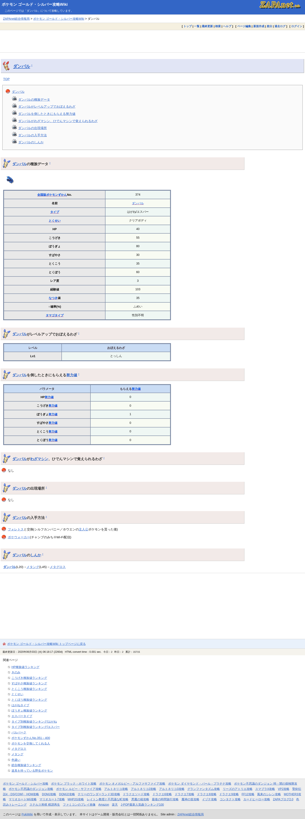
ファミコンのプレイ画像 (79, 804)
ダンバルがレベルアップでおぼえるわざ (46, 106)
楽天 (115, 804)
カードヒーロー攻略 (256, 799)
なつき (53, 298)
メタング (32, 567)
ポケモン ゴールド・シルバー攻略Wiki (35, 4)
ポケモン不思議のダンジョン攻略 (31, 789)
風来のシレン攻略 (269, 794)
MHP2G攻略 (76, 799)
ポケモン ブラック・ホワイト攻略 (73, 783)
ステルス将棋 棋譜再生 (44, 804)
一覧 (197, 26)
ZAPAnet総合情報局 (16, 18)
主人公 (83, 529)
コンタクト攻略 (230, 799)
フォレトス (16, 529)
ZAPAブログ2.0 (283, 799)
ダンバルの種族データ (34, 99)
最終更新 (207, 26)
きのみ (15, 672)
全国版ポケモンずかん (52, 194)
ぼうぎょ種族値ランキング (29, 710)
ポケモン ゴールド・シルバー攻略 (25, 783)
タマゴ (50, 315)
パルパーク (18, 732)
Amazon (103, 804)
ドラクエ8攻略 (206, 794)
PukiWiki (27, 814)
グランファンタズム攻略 (203, 789)
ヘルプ (227, 26)
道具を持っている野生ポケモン (32, 770)
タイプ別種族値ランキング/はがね (34, 721)
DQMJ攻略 (49, 794)
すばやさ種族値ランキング (29, 683)
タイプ (54, 212)
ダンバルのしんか (31, 142)
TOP (6, 79)
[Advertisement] (152, 41)
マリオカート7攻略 (52, 799)
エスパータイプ (21, 716)
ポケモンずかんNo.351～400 (30, 738)
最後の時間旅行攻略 (165, 799)
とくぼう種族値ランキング (29, 699)
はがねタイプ (20, 705)
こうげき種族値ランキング (29, 677)
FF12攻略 (248, 794)
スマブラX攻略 (265, 789)
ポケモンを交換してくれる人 (30, 743)
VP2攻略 (283, 789)
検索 (218, 26)
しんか (35, 555)
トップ (187, 26)
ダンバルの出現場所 (32, 128)
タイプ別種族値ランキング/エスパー (35, 727)
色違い (15, 759)
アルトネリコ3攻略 (171, 789)
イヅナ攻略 (209, 799)
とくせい (55, 220)
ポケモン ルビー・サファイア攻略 (78, 789)
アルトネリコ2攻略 (143, 789)
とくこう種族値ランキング (29, 689)
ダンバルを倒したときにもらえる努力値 (46, 114)
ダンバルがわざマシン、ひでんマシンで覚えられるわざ (58, 121)
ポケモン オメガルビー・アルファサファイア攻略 (132, 783)
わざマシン (39, 459)
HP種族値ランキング (25, 667)
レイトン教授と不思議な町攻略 (107, 799)
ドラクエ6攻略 (162, 794)
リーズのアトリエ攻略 (237, 789)
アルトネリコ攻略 (116, 789)
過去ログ (280, 26)
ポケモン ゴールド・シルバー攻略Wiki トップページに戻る (46, 644)
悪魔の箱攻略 (140, 799)
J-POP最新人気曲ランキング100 (142, 804)
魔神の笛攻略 (190, 799)
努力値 (71, 375)
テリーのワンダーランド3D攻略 (99, 794)
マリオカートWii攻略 (22, 799)
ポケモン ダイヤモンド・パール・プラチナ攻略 (199, 783)
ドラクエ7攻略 (184, 794)
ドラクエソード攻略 (136, 794)
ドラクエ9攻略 (229, 794)
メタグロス (58, 567)
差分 (269, 26)
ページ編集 (244, 26)
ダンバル (21, 66)
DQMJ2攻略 (67, 794)
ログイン (296, 26)
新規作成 (258, 26)
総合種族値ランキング (26, 765)
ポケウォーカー (19, 537)
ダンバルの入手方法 (32, 135)
